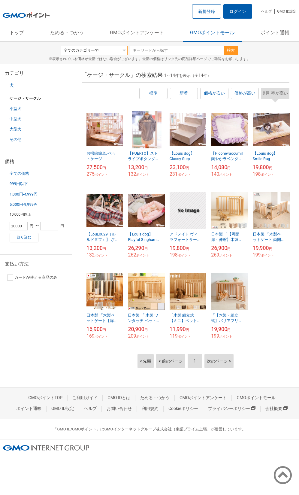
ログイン (237, 11)
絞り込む (24, 237)
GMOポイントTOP (45, 397)
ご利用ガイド (85, 397)
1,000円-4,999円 (24, 194)
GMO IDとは (118, 397)
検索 (231, 50)
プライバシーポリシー (231, 408)
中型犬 (15, 119)
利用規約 (150, 408)
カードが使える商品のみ (32, 278)
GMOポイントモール (212, 32)
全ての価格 (19, 173)
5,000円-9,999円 (24, 204)
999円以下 (19, 183)
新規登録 (206, 11)
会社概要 (276, 408)
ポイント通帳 (275, 32)
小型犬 (15, 108)
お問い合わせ (119, 408)
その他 (15, 139)
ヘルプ (266, 11)
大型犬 (15, 129)
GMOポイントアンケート (137, 32)
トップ (17, 32)
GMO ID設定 (287, 11)
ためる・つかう (67, 32)
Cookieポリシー (183, 408)
